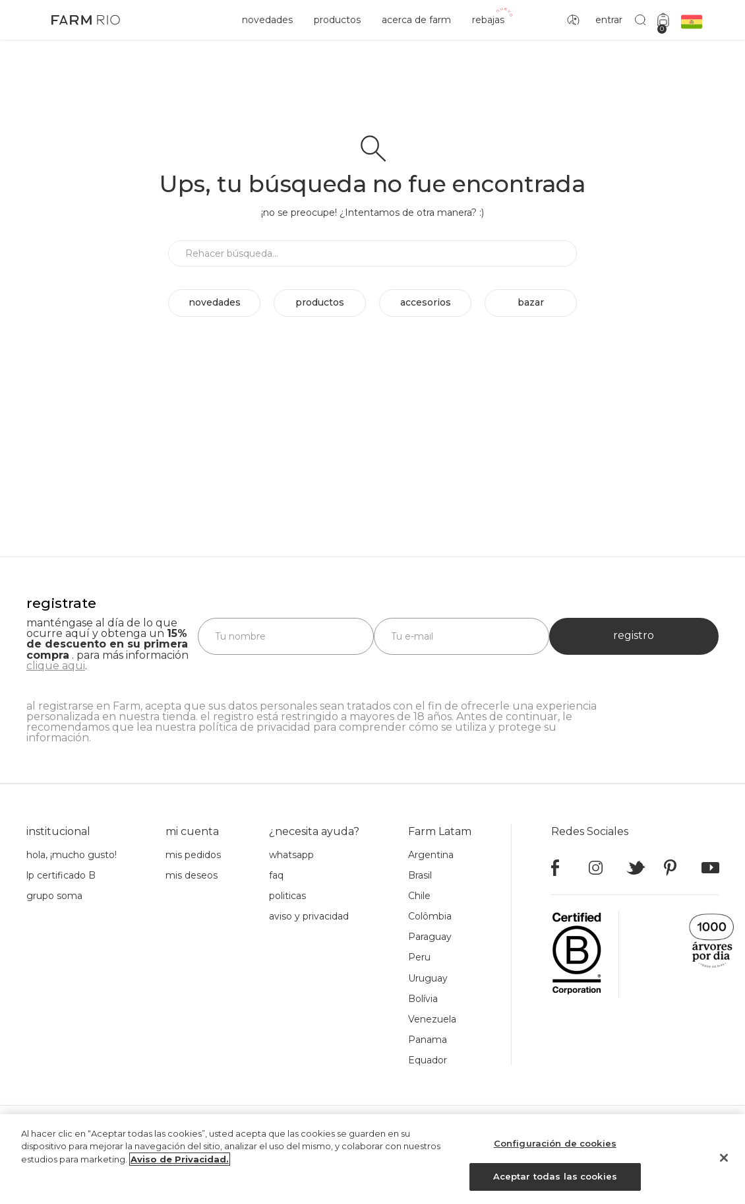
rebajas (488, 19)
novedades (267, 19)
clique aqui (55, 665)
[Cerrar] (723, 1162)
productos (337, 19)
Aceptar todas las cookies (555, 1181)
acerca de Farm (416, 19)
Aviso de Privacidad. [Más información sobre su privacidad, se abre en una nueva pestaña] (180, 1163)
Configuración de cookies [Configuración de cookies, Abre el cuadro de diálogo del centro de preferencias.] (555, 1148)
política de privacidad (254, 727)
